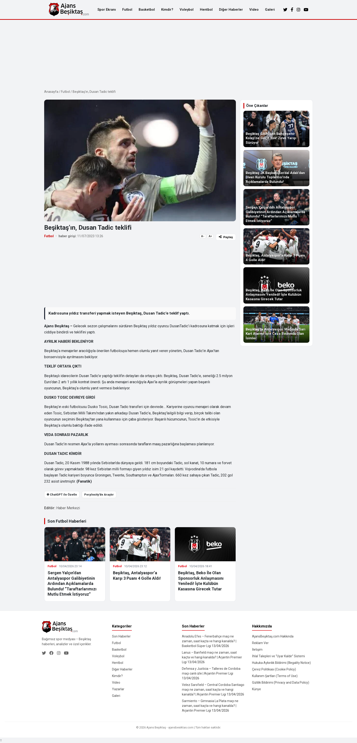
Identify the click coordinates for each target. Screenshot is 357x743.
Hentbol (206, 10)
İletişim (257, 649)
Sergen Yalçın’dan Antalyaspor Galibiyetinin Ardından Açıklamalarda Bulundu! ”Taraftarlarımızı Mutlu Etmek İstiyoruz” (72, 583)
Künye (256, 689)
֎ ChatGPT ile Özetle (62, 494)
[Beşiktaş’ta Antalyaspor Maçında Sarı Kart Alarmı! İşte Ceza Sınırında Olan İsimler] (276, 324)
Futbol (127, 10)
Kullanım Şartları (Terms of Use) (275, 676)
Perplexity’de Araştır (99, 494)
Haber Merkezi (68, 508)
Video (254, 10)
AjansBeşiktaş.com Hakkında (272, 636)
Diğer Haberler (231, 10)
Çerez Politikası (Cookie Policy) (274, 669)
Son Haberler (121, 636)
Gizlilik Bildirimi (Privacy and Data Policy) (280, 682)
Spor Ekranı (106, 10)
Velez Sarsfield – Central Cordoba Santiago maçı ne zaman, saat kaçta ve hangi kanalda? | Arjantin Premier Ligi (213, 689)
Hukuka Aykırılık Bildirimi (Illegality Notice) (281, 663)
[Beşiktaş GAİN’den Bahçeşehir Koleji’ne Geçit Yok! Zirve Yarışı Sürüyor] (276, 129)
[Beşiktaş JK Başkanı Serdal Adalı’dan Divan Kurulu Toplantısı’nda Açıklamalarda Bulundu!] (276, 168)
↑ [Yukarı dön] (1, 740)
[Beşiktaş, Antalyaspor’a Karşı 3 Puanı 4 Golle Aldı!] (276, 246)
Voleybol (187, 10)
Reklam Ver (260, 643)
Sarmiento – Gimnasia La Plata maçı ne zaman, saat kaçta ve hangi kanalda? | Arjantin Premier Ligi (210, 705)
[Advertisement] (178, 54)
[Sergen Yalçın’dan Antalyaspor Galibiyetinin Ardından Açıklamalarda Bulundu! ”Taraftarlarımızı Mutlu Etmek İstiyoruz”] (276, 207)
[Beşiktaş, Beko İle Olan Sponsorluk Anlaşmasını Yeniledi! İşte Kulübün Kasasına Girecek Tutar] (276, 285)
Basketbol (147, 10)
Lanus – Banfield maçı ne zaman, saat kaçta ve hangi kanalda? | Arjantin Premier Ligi (212, 657)
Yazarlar (118, 689)
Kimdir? (167, 10)
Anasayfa (51, 91)
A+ (210, 236)
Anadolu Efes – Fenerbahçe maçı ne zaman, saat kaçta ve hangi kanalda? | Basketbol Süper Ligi (209, 641)
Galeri (270, 10)
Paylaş (226, 237)
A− (202, 236)
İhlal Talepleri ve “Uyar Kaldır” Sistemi (278, 656)
